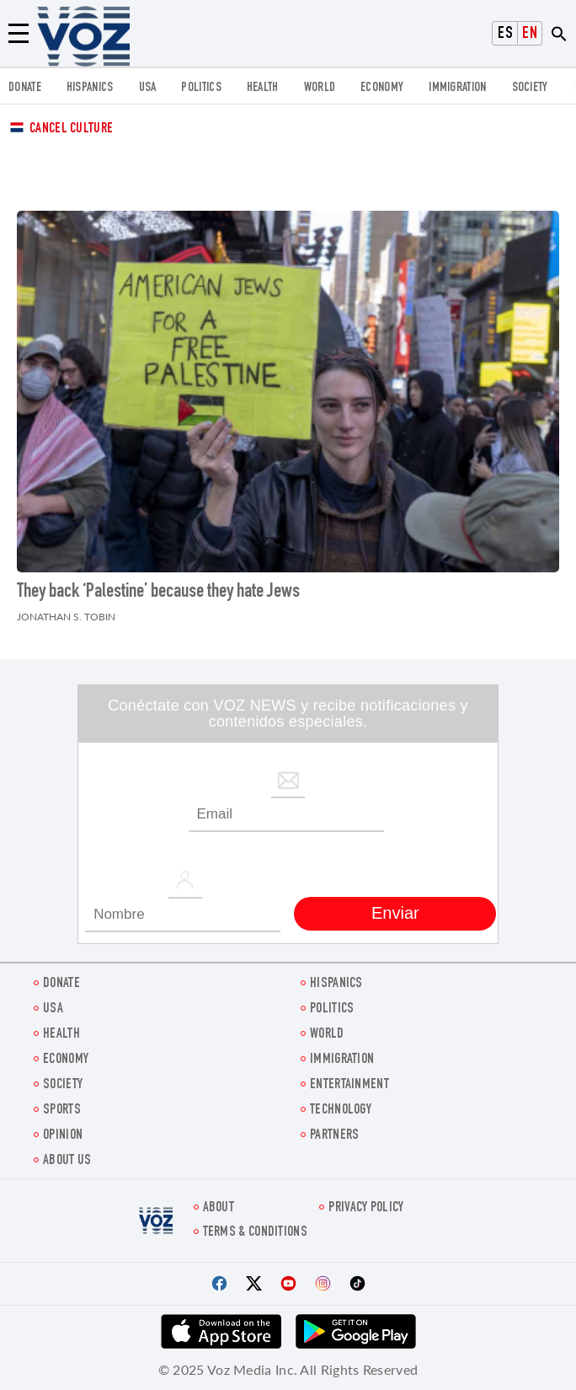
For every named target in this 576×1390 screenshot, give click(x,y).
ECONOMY (381, 88)
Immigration (457, 88)
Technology (340, 1110)
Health (263, 88)
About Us (67, 1161)
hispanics (90, 88)
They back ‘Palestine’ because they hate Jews (158, 592)
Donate (24, 88)
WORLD (320, 88)
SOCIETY (530, 88)
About (219, 1208)
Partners (334, 1136)
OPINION (63, 1136)
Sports (62, 1110)
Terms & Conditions (255, 1233)
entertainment (349, 1085)
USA (148, 88)
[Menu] (18, 34)
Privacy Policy (365, 1208)
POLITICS (201, 88)
